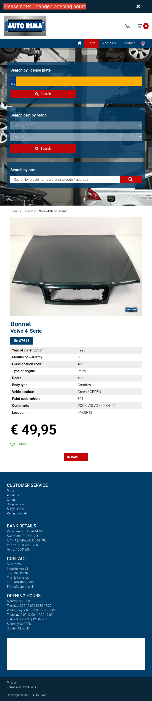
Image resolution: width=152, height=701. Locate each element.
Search (43, 94)
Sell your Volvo (16, 509)
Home (14, 211)
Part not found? (17, 513)
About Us (13, 495)
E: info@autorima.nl (20, 586)
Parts (91, 43)
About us (109, 43)
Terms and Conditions (21, 687)
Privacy (11, 682)
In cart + (76, 457)
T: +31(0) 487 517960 (21, 582)
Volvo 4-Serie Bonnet (53, 211)
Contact (129, 43)
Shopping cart (16, 504)
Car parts (29, 211)
